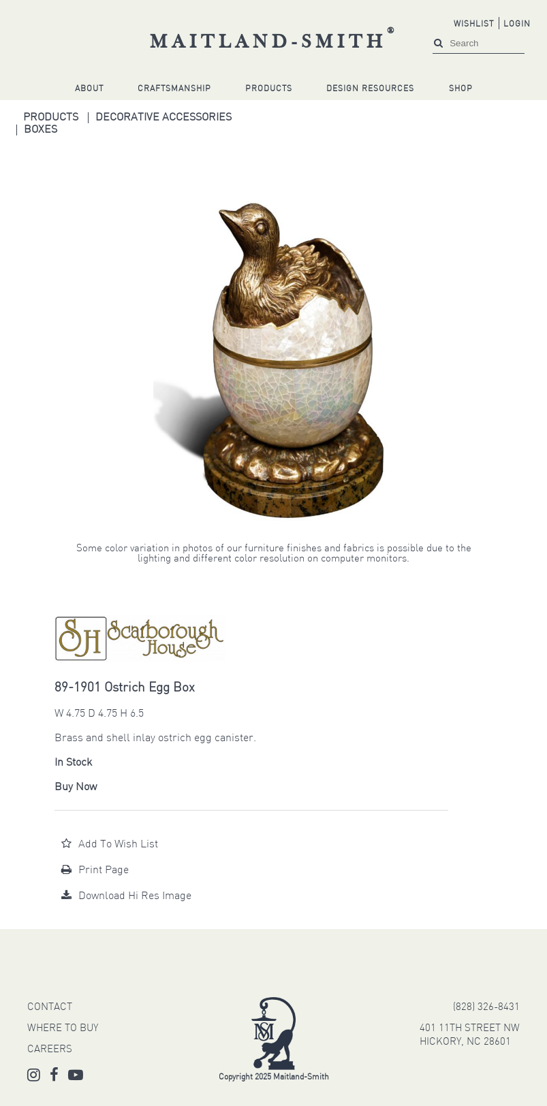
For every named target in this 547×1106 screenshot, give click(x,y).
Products (268, 89)
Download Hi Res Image (126, 896)
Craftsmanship (174, 89)
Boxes (40, 130)
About (89, 89)
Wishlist (474, 24)
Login (517, 24)
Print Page (95, 870)
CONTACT (49, 1008)
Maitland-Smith (274, 42)
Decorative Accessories (163, 117)
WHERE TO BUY (62, 1029)
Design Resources (370, 89)
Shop (461, 89)
